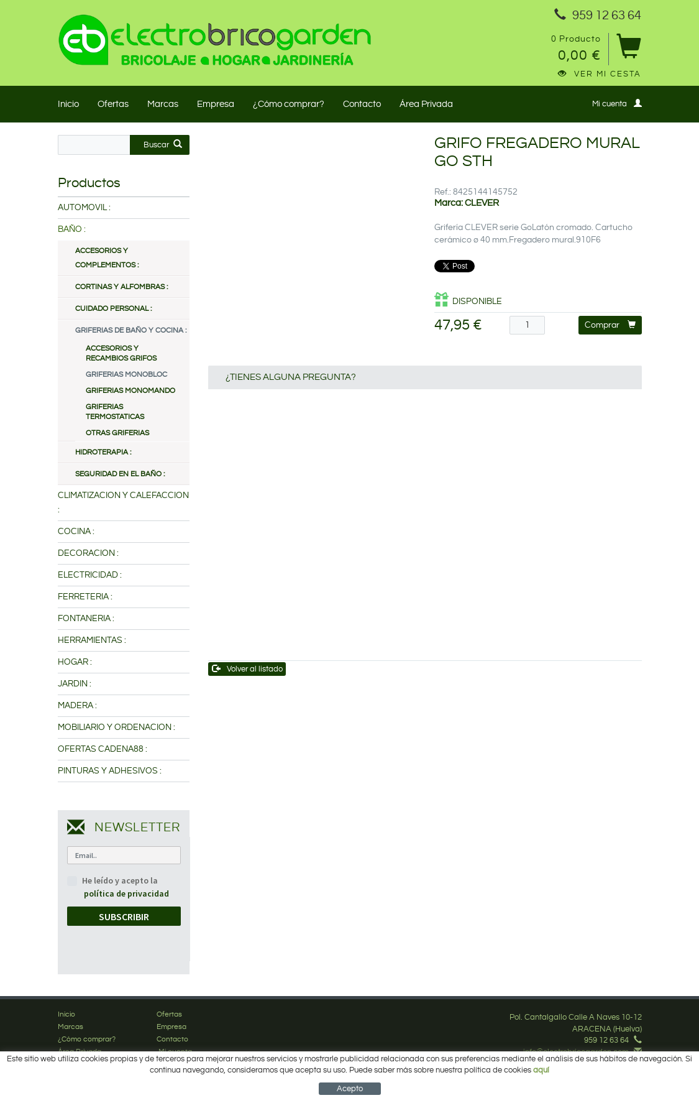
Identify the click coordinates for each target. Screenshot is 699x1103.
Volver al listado (247, 668)
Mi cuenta (617, 103)
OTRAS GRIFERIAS (117, 433)
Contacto (362, 104)
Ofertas (113, 104)
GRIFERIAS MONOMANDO (130, 391)
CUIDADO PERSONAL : (113, 309)
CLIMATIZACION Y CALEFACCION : (123, 502)
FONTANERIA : (86, 618)
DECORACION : (88, 553)
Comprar (610, 325)
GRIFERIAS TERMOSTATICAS (115, 412)
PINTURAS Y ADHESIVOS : (110, 771)
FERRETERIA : (85, 597)
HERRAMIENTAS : (92, 640)
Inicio (68, 104)
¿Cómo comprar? (288, 104)
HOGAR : (75, 662)
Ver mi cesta (599, 74)
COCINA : (76, 531)
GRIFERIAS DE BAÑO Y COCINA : (130, 330)
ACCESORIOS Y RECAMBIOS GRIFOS (121, 353)
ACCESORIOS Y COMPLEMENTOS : (107, 258)
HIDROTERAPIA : (103, 452)
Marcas (162, 104)
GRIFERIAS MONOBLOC (126, 375)
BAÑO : (72, 229)
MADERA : (77, 705)
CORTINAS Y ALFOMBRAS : (121, 287)
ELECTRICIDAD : (90, 575)
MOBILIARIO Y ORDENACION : (116, 727)
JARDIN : (74, 684)
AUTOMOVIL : (84, 207)
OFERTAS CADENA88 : (102, 749)
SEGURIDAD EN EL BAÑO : (120, 474)
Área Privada (426, 104)
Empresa (215, 104)
